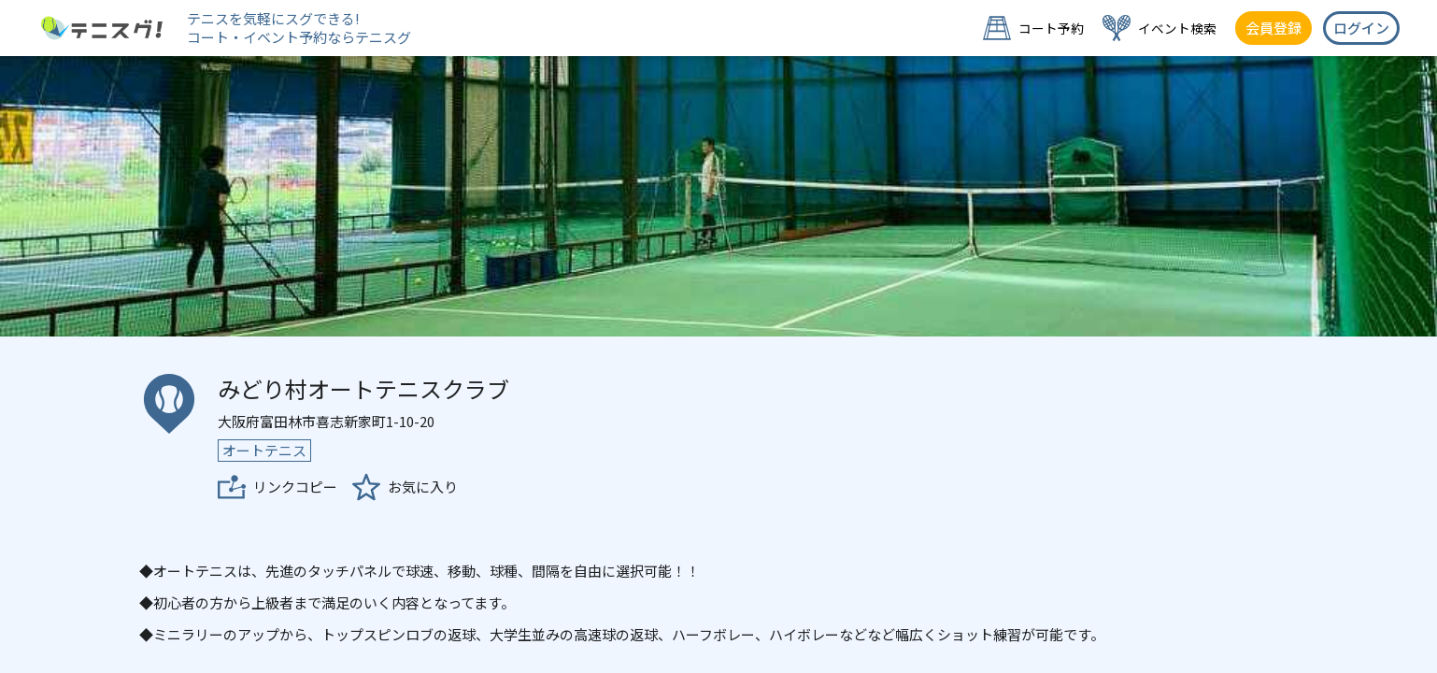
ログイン (1361, 27)
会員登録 (1273, 27)
